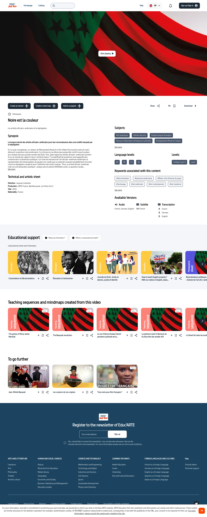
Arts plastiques (122, 135)
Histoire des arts (139, 135)
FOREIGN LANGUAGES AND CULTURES (159, 458)
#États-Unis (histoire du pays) (169, 178)
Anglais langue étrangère (161, 135)
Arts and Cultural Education (123, 475)
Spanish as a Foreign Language (157, 475)
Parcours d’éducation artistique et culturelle (133, 140)
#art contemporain (156, 184)
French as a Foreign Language (156, 464)
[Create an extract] (19, 106)
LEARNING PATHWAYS (121, 458)
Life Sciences (83, 475)
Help (187, 458)
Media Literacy (43, 472)
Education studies (45, 487)
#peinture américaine (143, 178)
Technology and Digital (87, 468)
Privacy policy (92, 503)
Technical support (192, 468)
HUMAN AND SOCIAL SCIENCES (50, 458)
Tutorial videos (191, 464)
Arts (9, 468)
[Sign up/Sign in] (189, 6)
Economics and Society (47, 479)
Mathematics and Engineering (90, 464)
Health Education (119, 464)
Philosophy (12, 472)
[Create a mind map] (46, 106)
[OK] (202, 511)
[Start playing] (107, 54)
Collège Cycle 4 (179, 162)
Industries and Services (87, 472)
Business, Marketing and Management (53, 483)
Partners (42, 503)
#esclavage (121, 184)
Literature (12, 464)
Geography (42, 475)
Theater (11, 475)
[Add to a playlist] (72, 106)
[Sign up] (117, 434)
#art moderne (175, 184)
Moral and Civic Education (48, 468)
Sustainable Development (88, 483)
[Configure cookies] (58, 504)
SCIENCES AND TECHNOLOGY (89, 458)
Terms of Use (29, 503)
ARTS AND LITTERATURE (17, 458)
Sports (80, 479)
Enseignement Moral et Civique (168, 140)
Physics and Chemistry (87, 487)
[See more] (11, 169)
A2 (139, 162)
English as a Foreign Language (157, 472)
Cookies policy (76, 503)
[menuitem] (12, 5)
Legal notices (13, 503)
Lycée (193, 162)
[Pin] (172, 105)
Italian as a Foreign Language (156, 479)
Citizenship (116, 472)
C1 (131, 162)
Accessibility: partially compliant (116, 503)
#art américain (137, 184)
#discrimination (122, 178)
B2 (117, 162)
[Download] (190, 105)
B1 (124, 162)
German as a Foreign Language (157, 468)
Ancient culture (14, 479)
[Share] (155, 105)
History (40, 464)
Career (114, 468)
